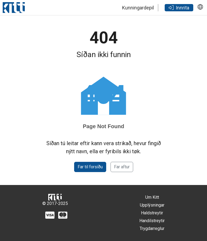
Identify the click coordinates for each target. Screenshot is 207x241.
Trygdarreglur (152, 228)
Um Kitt (152, 197)
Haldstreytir (152, 212)
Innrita (179, 8)
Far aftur (122, 166)
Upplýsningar (152, 205)
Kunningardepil (138, 8)
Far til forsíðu (90, 166)
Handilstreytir (152, 220)
